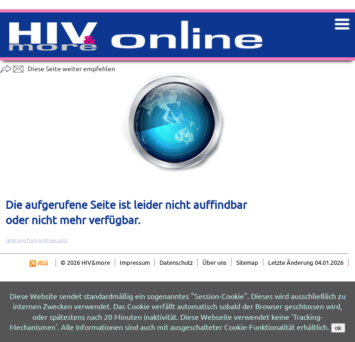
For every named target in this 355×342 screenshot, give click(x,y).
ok (338, 327)
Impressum (135, 262)
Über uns (214, 262)
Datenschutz (176, 262)
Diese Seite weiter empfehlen (57, 68)
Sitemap (247, 262)
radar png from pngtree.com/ (37, 239)
